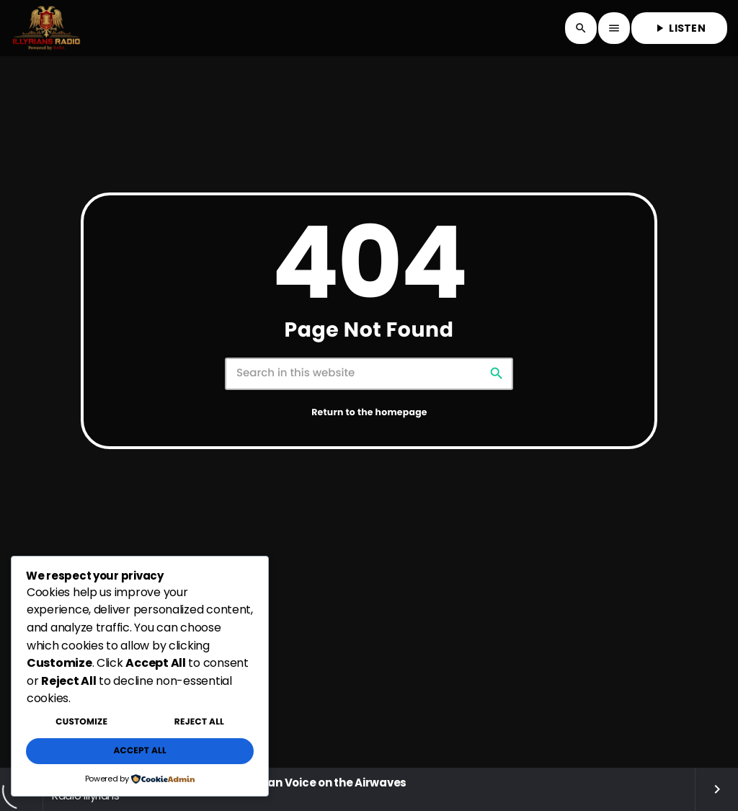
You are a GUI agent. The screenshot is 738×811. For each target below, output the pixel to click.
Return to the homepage (369, 413)
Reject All (199, 722)
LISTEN (679, 28)
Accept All (139, 751)
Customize (81, 722)
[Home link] (46, 28)
